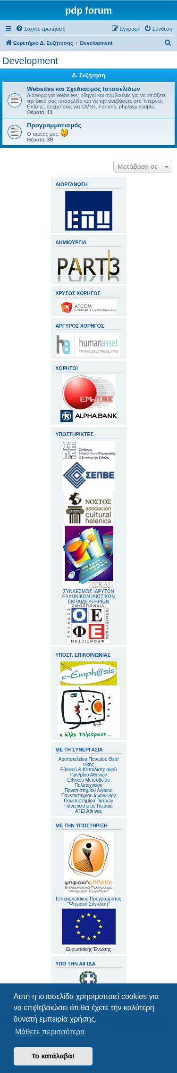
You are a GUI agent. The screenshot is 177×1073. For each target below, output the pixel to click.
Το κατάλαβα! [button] (53, 1056)
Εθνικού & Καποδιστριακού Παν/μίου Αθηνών (88, 772)
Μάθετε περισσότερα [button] (50, 1032)
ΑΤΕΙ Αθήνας (88, 811)
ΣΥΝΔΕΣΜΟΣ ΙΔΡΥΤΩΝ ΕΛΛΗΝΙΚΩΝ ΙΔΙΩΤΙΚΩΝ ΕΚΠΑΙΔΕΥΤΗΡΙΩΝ (88, 596)
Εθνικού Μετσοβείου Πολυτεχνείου (88, 782)
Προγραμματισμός (54, 125)
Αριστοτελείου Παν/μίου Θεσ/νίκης (89, 762)
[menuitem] (40, 28)
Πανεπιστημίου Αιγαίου (88, 790)
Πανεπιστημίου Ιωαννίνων (88, 795)
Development (30, 61)
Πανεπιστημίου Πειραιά (88, 806)
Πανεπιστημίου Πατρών (88, 800)
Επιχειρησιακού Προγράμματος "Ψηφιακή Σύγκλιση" (88, 869)
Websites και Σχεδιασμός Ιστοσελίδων (83, 88)
